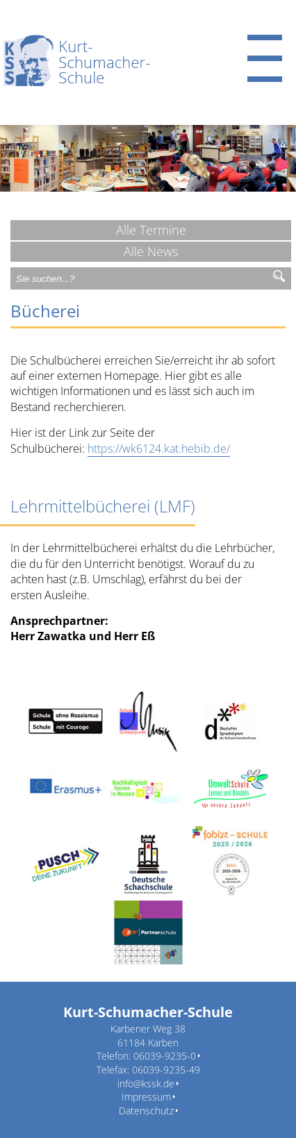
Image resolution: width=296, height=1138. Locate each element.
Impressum (146, 1096)
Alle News (151, 251)
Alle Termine (151, 229)
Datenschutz (146, 1110)
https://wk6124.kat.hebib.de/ (159, 448)
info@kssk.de (145, 1083)
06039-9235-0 (164, 1055)
